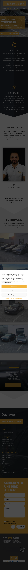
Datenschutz (15, 298)
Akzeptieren (14, 286)
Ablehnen (14, 291)
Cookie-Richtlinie (8, 298)
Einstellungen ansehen (14, 295)
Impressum (20, 298)
